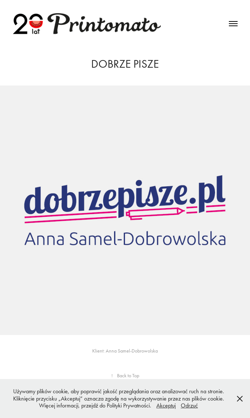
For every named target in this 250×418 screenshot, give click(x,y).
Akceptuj (166, 405)
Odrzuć (189, 405)
